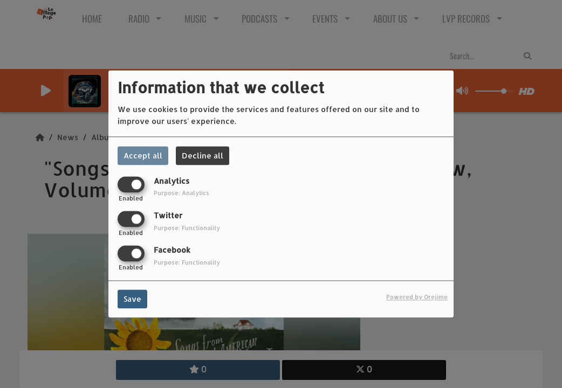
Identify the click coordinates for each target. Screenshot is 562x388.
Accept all (143, 155)
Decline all (202, 155)
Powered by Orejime (417, 297)
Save (132, 299)
